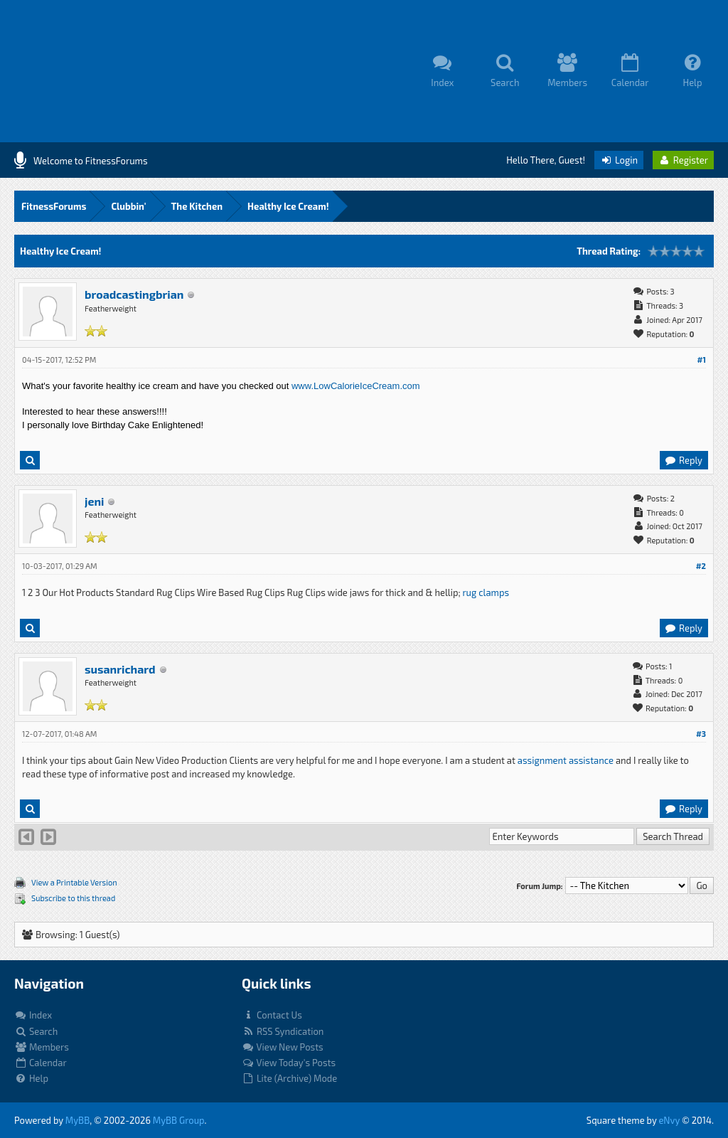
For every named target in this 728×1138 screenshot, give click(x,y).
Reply (683, 460)
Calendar (40, 1062)
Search (36, 1031)
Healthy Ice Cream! (288, 206)
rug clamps (485, 592)
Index (33, 1015)
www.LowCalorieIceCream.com (355, 386)
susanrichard (120, 669)
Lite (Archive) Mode (289, 1078)
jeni (95, 501)
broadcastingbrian (134, 294)
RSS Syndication (282, 1031)
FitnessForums (53, 206)
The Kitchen (197, 206)
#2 (701, 565)
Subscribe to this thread (73, 898)
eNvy (669, 1120)
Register (683, 160)
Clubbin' (128, 206)
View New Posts (282, 1047)
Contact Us (272, 1015)
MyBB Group (179, 1120)
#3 (701, 733)
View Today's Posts (289, 1062)
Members (41, 1047)
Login (619, 160)
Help (31, 1078)
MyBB (77, 1120)
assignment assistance (566, 760)
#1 (701, 359)
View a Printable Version (74, 882)
